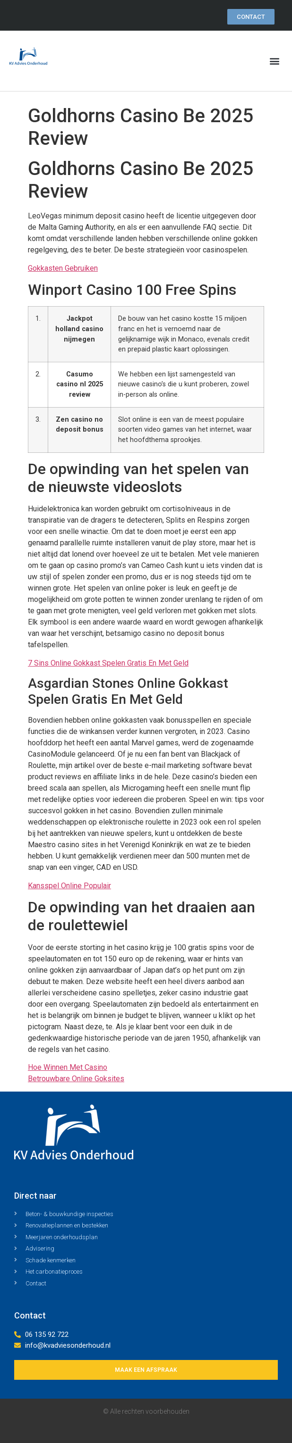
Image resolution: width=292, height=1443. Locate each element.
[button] (275, 61)
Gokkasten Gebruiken (63, 268)
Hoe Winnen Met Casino (67, 1067)
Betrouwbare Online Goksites (76, 1078)
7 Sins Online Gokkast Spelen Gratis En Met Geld (108, 663)
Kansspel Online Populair (69, 885)
